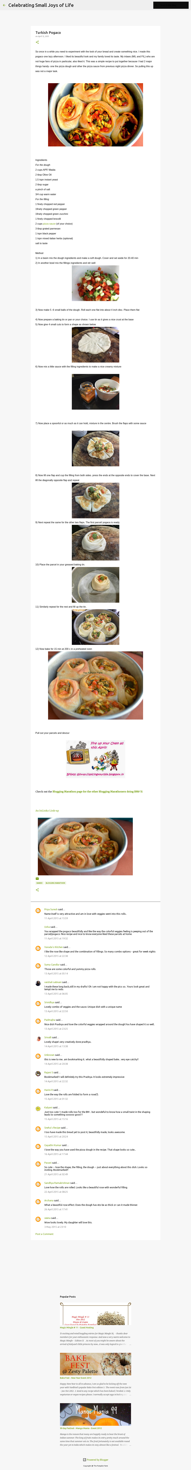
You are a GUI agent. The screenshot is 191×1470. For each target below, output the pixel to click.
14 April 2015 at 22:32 (56, 1081)
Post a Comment (44, 1234)
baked (39, 883)
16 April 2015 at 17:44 (56, 1154)
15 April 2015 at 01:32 (56, 1099)
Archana (48, 1200)
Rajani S (48, 1072)
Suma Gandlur (52, 964)
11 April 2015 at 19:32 (56, 938)
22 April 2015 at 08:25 (56, 1191)
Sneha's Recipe (52, 1127)
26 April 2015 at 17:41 (56, 1209)
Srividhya (49, 1002)
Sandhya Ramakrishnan (57, 1183)
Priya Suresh (51, 909)
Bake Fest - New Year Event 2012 (75, 1378)
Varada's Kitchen (53, 947)
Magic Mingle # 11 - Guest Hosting (77, 1327)
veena (47, 1218)
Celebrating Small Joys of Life (41, 5)
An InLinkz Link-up (47, 810)
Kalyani (48, 1107)
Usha (47, 927)
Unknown (49, 1055)
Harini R (48, 1090)
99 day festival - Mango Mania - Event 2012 (81, 1428)
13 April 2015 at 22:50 (56, 1011)
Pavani (47, 1162)
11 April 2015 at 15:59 (56, 918)
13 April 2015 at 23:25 (56, 1028)
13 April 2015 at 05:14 (56, 973)
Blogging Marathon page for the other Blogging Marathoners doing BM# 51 (97, 791)
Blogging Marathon (55, 883)
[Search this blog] (173, 5)
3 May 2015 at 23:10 (55, 1227)
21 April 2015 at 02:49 (56, 1174)
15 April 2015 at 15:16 (56, 1119)
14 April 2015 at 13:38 (56, 1046)
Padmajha (49, 1020)
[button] (37, 42)
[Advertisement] (96, 1265)
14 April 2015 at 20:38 (56, 1063)
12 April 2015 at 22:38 (56, 956)
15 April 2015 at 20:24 (56, 1136)
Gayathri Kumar (52, 1145)
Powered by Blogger (95, 1459)
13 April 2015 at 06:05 (56, 993)
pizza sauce (49, 223)
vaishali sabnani (53, 982)
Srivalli (47, 1037)
